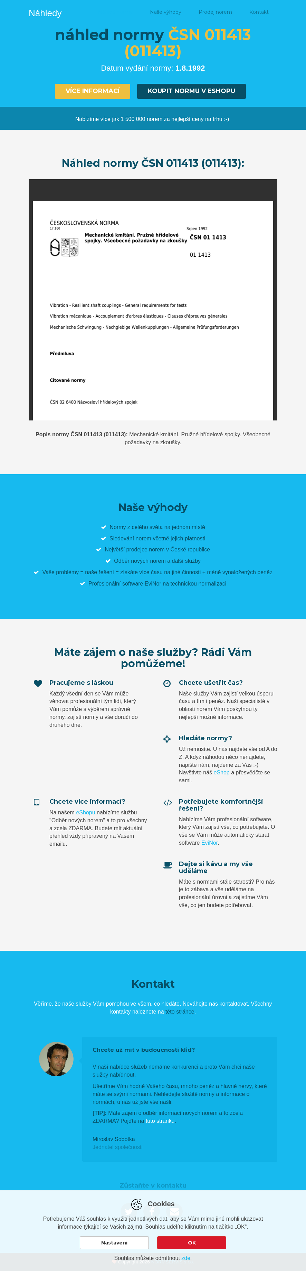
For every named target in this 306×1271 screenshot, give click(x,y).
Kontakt (259, 12)
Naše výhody (165, 12)
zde (185, 1258)
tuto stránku (160, 1121)
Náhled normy (115, 12)
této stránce (179, 1012)
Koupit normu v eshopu (191, 91)
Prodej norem (215, 12)
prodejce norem (145, 549)
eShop (221, 772)
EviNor (209, 843)
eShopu (85, 812)
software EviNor (141, 584)
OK (192, 1243)
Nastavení (114, 1243)
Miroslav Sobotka (114, 1139)
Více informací (92, 91)
